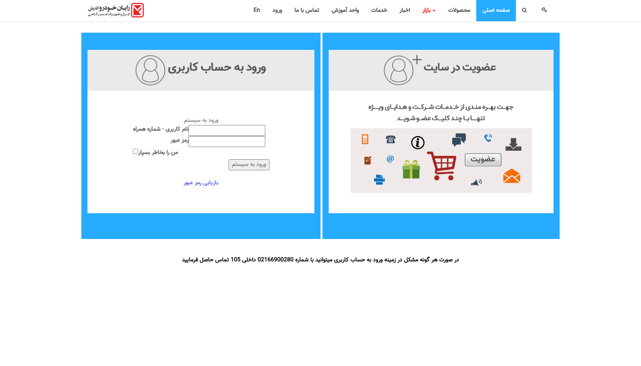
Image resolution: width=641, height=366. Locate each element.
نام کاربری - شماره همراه (160, 129)
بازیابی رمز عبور (201, 183)
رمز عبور (179, 140)
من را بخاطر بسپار (158, 153)
